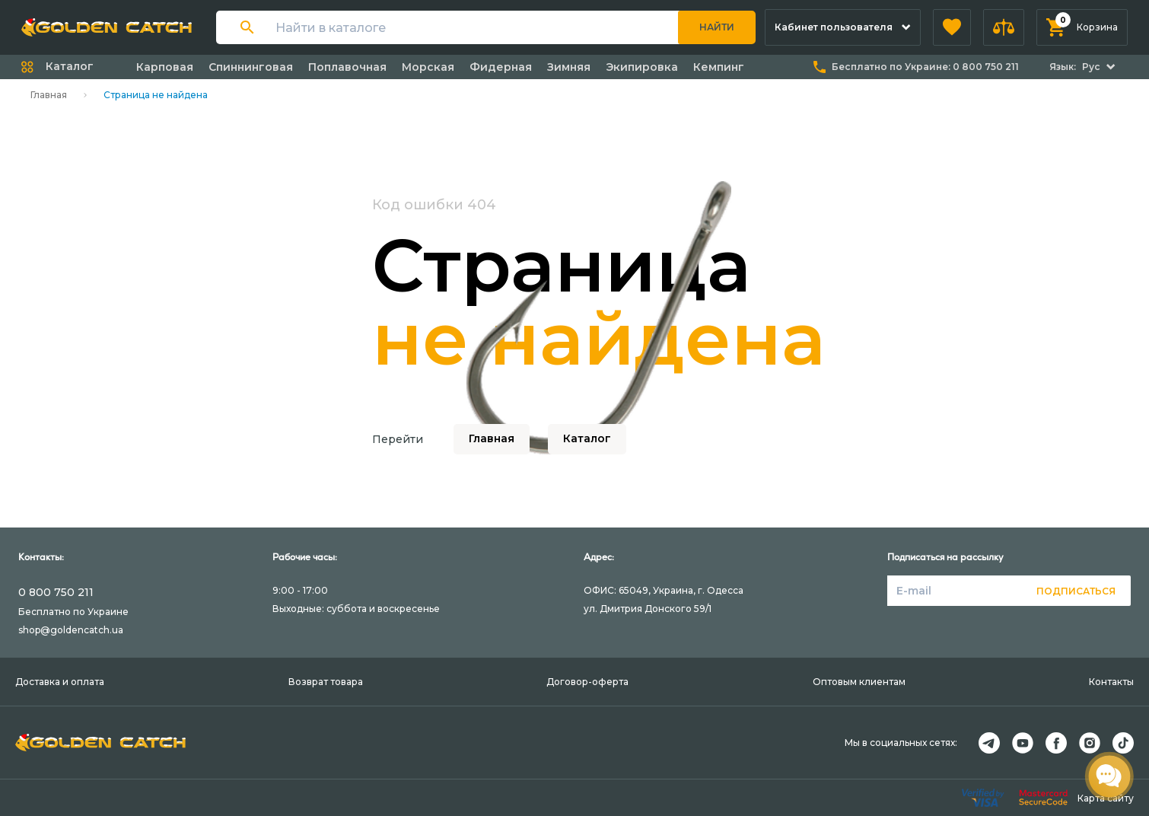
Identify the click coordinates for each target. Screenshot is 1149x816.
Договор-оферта (587, 681)
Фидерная (500, 67)
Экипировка (642, 67)
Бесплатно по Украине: (925, 66)
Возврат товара (325, 681)
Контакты (1111, 681)
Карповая (164, 67)
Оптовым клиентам (859, 681)
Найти (716, 27)
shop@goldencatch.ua (70, 630)
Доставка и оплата (59, 681)
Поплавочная (347, 67)
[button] (952, 27)
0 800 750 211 (56, 592)
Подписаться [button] (1076, 591)
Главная (48, 94)
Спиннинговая (250, 67)
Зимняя (568, 67)
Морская (428, 67)
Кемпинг (718, 67)
